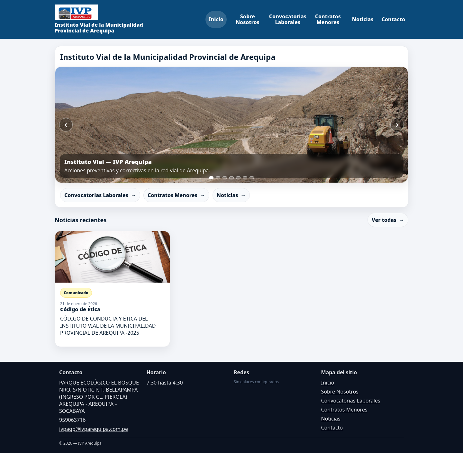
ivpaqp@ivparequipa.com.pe (93, 428)
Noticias (363, 19)
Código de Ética (80, 309)
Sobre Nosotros (247, 19)
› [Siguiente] (397, 124)
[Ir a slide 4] (231, 177)
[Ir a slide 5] (238, 177)
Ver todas (388, 219)
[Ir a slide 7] (252, 177)
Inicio (216, 19)
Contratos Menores (328, 19)
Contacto (393, 19)
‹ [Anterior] (66, 124)
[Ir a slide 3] (224, 177)
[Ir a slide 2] (218, 177)
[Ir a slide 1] (211, 177)
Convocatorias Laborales (287, 19)
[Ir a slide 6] (245, 177)
